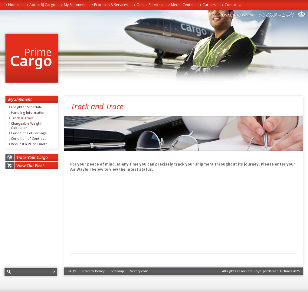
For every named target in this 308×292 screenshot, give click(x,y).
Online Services (149, 4)
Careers (209, 4)
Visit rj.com (139, 271)
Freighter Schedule (26, 107)
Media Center (182, 4)
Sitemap (117, 271)
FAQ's (71, 271)
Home (13, 4)
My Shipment (75, 4)
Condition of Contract (28, 138)
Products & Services (111, 4)
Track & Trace (22, 118)
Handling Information (28, 112)
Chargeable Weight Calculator (26, 125)
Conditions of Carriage (29, 133)
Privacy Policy (93, 271)
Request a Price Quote (29, 144)
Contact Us (233, 4)
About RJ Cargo (42, 4)
